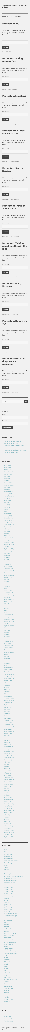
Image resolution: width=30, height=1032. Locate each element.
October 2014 (8, 573)
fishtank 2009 (8, 889)
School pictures (9, 962)
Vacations (7, 990)
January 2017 (8, 516)
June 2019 (7, 478)
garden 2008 (8, 905)
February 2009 (8, 720)
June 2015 (7, 555)
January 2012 (8, 643)
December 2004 (9, 830)
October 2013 (8, 597)
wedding (6, 997)
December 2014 (9, 568)
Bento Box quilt (9, 863)
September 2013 (9, 599)
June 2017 (7, 505)
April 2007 (7, 768)
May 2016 (7, 533)
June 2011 (7, 658)
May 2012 (7, 634)
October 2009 (8, 702)
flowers (6, 898)
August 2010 (8, 680)
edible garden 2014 (10, 878)
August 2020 (8, 469)
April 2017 (7, 509)
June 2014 (7, 582)
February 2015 (8, 564)
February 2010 (8, 694)
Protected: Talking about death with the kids (14, 246)
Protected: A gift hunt (11, 452)
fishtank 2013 (8, 894)
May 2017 (7, 507)
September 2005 (9, 810)
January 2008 (8, 749)
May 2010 (7, 687)
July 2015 (7, 553)
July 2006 (7, 788)
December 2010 (9, 672)
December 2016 (9, 518)
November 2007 (9, 753)
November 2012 (9, 621)
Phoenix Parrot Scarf (10, 953)
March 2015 (7, 562)
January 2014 (8, 590)
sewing (6, 966)
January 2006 (8, 801)
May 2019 (7, 480)
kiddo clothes (8, 929)
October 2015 (8, 546)
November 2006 (9, 779)
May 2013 (7, 608)
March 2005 (8, 823)
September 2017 (9, 500)
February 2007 (8, 773)
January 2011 (8, 669)
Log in (6, 1014)
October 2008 (8, 729)
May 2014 (7, 584)
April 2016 (7, 535)
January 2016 (8, 540)
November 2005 (9, 806)
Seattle (13, 199)
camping (6, 869)
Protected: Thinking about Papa (14, 207)
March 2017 (7, 511)
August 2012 (8, 628)
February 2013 (8, 615)
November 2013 (9, 595)
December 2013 (9, 593)
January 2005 (8, 828)
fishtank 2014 (8, 896)
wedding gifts (8, 999)
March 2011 (7, 665)
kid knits (7, 926)
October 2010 (8, 676)
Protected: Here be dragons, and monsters (13, 361)
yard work (7, 1001)
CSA (5, 872)
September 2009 (9, 705)
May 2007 (7, 766)
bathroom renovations (11, 861)
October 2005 (8, 808)
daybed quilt (8, 874)
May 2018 (7, 489)
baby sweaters (8, 858)
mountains (7, 937)
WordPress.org (8, 1021)
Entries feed (8, 1016)
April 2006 (7, 795)
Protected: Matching (14, 96)
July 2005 (7, 815)
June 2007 (7, 764)
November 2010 (9, 674)
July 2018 (7, 487)
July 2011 (6, 656)
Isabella (6, 924)
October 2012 (8, 623)
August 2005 (8, 812)
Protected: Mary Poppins (11, 285)
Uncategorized (15, 51)
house (6, 922)
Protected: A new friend (11, 443)
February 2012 (8, 641)
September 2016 (9, 524)
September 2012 (9, 626)
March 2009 (8, 718)
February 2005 (8, 826)
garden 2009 (8, 907)
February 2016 (8, 538)
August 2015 (8, 551)
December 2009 (9, 698)
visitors (6, 992)
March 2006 (8, 797)
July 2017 (7, 502)
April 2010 (7, 689)
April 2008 (7, 742)
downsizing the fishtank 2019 (13, 876)
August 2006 (8, 786)
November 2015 (9, 544)
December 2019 (9, 472)
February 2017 (8, 513)
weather (6, 995)
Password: (15, 41)
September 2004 (9, 837)
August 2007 (8, 760)
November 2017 (9, 496)
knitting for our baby (10, 933)
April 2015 (7, 560)
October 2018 (8, 483)
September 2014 (9, 575)
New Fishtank (8, 944)
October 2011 (8, 650)
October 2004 (8, 834)
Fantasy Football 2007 (11, 880)
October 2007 (8, 755)
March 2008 (8, 744)
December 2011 (8, 645)
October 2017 (8, 498)
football (6, 900)
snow (5, 975)
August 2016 (8, 527)
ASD (5, 850)
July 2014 (7, 579)
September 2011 (9, 652)
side (5, 970)
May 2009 (7, 713)
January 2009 (8, 722)
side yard (7, 973)
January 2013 (8, 617)
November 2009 (9, 700)
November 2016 (9, 520)
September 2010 (9, 678)
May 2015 (7, 557)
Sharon (6, 968)
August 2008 (8, 733)
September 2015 (9, 549)
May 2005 (7, 819)
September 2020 (9, 467)
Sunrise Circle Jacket (10, 979)
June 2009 (7, 711)
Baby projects (8, 854)
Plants (6, 955)
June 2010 (7, 685)
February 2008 (8, 746)
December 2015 (9, 542)
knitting (6, 931)
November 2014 (9, 571)
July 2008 (7, 735)
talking (17, 199)
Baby (5, 852)
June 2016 (7, 531)
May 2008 (7, 740)
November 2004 (9, 832)
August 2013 (8, 601)
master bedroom (9, 935)
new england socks (10, 942)
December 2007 (9, 751)
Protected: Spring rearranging (12, 60)
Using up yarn (8, 988)
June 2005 (7, 817)
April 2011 (7, 663)
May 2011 (7, 661)
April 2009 (7, 716)
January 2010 (8, 696)
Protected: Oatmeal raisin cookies (13, 132)
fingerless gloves (9, 883)
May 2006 (7, 793)
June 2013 (7, 606)
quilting (6, 957)
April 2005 (7, 821)
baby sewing (8, 856)
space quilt (7, 977)
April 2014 (7, 586)
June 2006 (7, 790)
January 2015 (8, 566)
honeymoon (8, 920)
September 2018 (9, 485)
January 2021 (8, 465)
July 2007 (7, 762)
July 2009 (7, 709)
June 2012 (7, 632)
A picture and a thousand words (10, 1027)
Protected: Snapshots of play (13, 441)
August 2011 (7, 654)
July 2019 (7, 476)
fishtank (6, 885)
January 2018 (8, 494)
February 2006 (8, 799)
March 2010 (7, 691)
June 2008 (7, 738)
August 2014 (8, 577)
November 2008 (9, 727)
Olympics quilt (8, 948)
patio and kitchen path (11, 951)
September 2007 (9, 757)
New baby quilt (8, 940)
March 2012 (7, 639)
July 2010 (7, 683)
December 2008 (9, 724)
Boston (6, 865)
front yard (7, 902)
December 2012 (9, 619)
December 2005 (9, 804)
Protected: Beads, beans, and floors (15, 450)
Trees (5, 984)
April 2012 (7, 637)
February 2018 (8, 491)
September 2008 (9, 731)
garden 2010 (8, 909)
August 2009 (8, 707)
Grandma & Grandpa (10, 913)
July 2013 (7, 604)
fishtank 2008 (8, 887)
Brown (6, 867)
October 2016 (8, 522)
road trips (7, 959)
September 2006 (9, 784)
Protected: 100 (10, 23)
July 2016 (7, 529)
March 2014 (7, 588)
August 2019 (8, 474)
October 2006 (8, 782)
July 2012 (7, 630)
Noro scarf (7, 946)
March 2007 (7, 771)
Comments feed (9, 1019)
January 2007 (8, 775)
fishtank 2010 (8, 891)
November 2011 (9, 648)
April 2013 (7, 610)
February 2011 (8, 667)
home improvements (10, 918)
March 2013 (7, 612)
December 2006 (9, 777)
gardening (7, 911)
